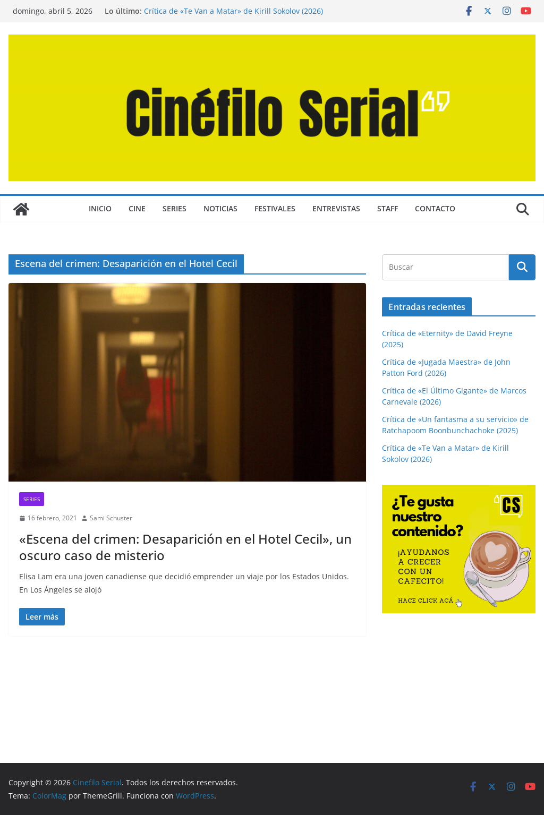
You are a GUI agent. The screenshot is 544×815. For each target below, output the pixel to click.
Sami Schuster (111, 517)
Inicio (100, 208)
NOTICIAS (220, 208)
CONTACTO (435, 208)
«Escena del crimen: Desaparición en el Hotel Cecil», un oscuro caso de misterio (185, 547)
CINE (137, 208)
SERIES (174, 208)
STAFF (387, 208)
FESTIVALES (274, 208)
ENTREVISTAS (336, 208)
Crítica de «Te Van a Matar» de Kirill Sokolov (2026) (233, 11)
